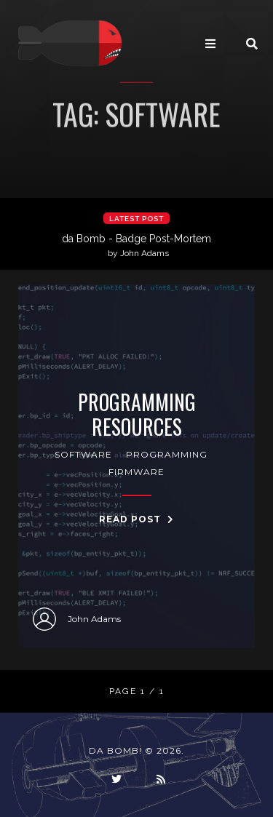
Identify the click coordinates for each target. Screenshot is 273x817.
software (83, 454)
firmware (136, 471)
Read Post (136, 519)
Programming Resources (137, 414)
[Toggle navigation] (210, 44)
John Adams (77, 619)
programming (166, 454)
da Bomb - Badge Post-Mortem (138, 246)
